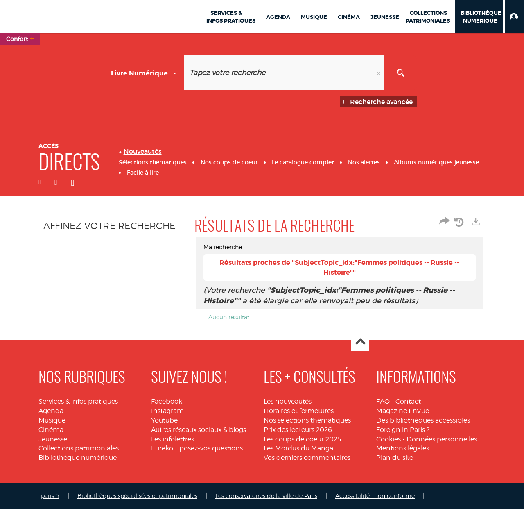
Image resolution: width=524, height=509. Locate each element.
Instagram (167, 411)
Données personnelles (442, 439)
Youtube (164, 420)
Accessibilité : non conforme (375, 495)
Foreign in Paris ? (402, 430)
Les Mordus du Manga (298, 448)
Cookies (388, 439)
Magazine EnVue (402, 411)
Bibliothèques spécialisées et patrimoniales (137, 495)
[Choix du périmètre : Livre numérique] (145, 72)
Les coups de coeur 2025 (302, 439)
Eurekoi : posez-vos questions (197, 448)
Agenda (50, 411)
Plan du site (394, 457)
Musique (52, 420)
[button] (514, 16)
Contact (408, 401)
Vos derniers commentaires (307, 457)
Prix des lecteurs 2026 (298, 430)
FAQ (383, 401)
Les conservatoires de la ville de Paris (266, 495)
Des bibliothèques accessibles (423, 420)
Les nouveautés (288, 401)
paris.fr (50, 495)
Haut (360, 342)
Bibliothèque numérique (77, 457)
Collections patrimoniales (78, 448)
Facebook (166, 401)
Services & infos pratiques (78, 401)
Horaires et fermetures (299, 411)
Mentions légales (402, 448)
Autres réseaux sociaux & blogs (198, 430)
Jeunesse (52, 439)
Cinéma (50, 430)
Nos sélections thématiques (307, 420)
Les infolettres (172, 439)
